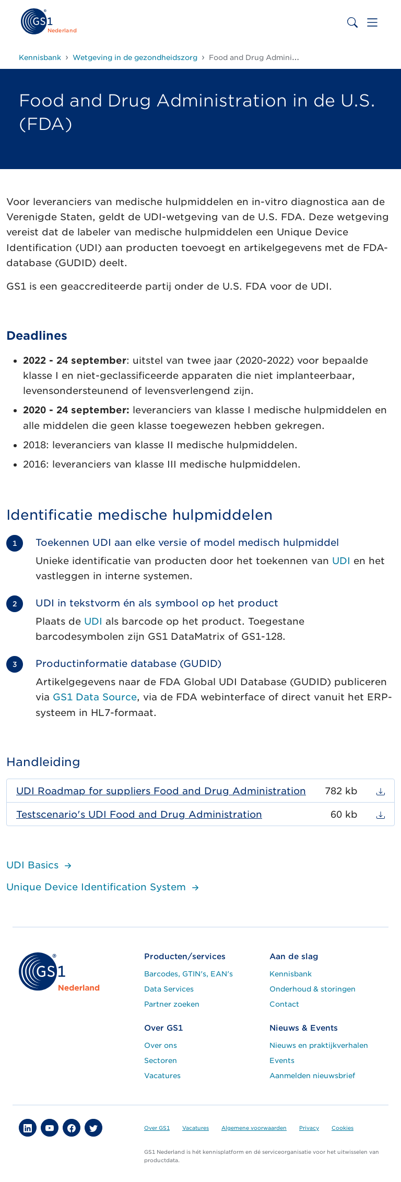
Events (281, 1060)
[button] (28, 1128)
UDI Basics (40, 864)
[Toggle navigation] (372, 22)
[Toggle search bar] (352, 22)
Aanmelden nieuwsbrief (312, 1075)
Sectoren (160, 1060)
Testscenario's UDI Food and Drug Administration (139, 814)
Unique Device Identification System (104, 886)
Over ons (160, 1045)
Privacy (309, 1128)
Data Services (169, 989)
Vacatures (162, 1075)
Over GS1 (157, 1128)
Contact (284, 1004)
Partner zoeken (171, 1004)
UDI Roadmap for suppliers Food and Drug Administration (161, 790)
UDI (341, 560)
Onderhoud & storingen (312, 989)
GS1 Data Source (95, 696)
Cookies (342, 1128)
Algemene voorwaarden (254, 1128)
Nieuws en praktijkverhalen (318, 1045)
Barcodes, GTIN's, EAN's (188, 974)
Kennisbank (290, 974)
